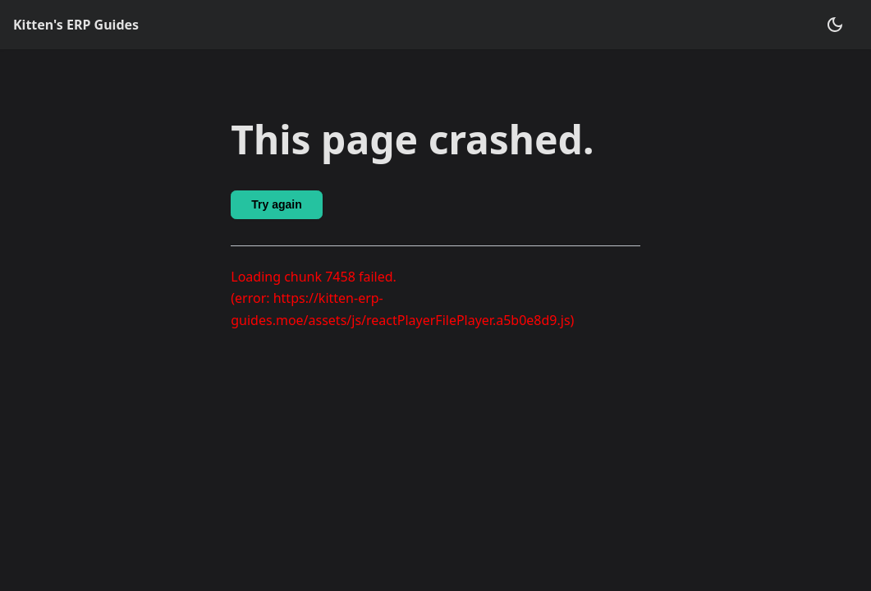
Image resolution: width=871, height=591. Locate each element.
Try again (276, 204)
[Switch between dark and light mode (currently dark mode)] (835, 24)
